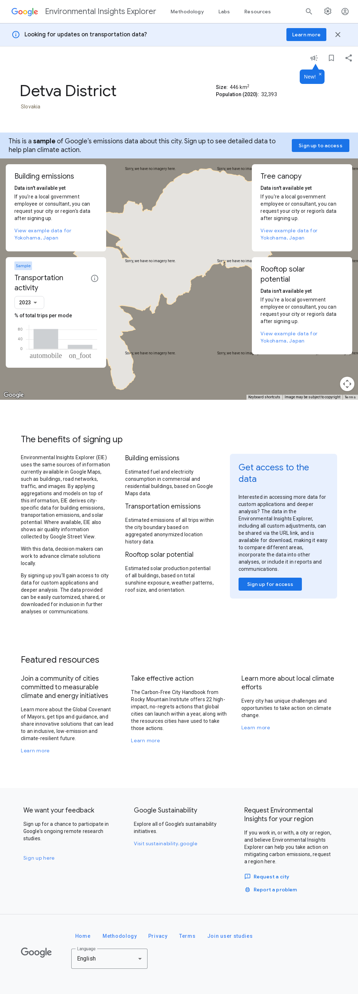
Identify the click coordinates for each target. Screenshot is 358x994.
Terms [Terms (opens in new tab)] (350, 397)
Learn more (35, 750)
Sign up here (39, 858)
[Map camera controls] (347, 384)
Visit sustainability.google (166, 843)
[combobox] (29, 302)
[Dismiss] (320, 74)
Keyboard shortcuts (264, 397)
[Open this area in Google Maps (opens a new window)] (14, 395)
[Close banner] (337, 34)
